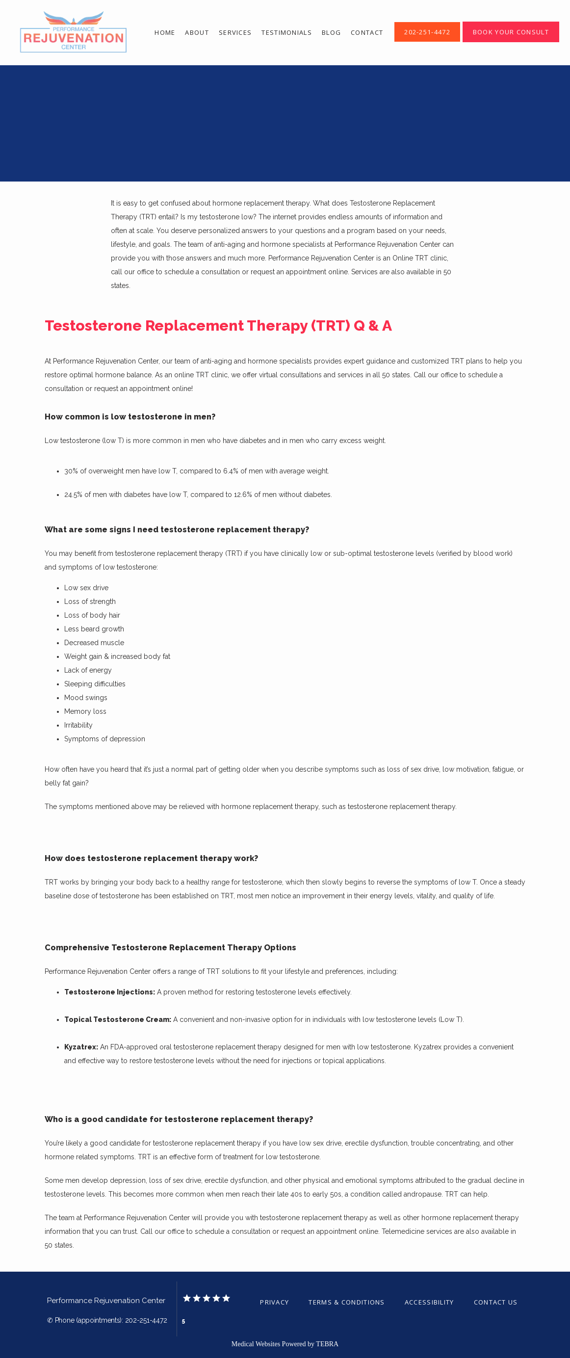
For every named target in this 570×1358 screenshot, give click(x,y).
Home (165, 32)
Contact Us (496, 1302)
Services (235, 32)
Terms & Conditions (347, 1302)
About (197, 32)
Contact (367, 32)
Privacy (274, 1302)
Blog (331, 32)
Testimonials (286, 32)
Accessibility (429, 1302)
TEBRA (327, 1344)
